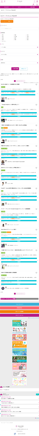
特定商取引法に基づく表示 (24, 429)
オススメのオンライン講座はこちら (7, 21)
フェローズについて (19, 304)
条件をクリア (23, 68)
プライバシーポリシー (14, 429)
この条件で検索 (15, 68)
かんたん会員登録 (19, 311)
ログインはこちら (19, 315)
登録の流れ (19, 307)
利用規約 (19, 429)
